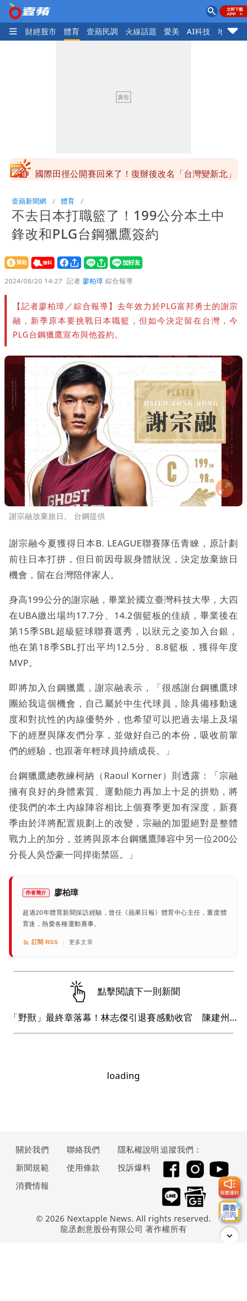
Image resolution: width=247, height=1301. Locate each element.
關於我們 (32, 1149)
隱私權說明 (135, 1149)
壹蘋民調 (102, 31)
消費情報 (32, 1185)
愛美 (172, 31)
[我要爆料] (229, 1187)
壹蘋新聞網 (29, 200)
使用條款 (83, 1167)
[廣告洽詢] (229, 1211)
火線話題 (141, 31)
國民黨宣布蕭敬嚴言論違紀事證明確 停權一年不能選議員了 (135, 172)
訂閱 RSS (40, 942)
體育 (72, 31)
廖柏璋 (92, 280)
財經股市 (41, 31)
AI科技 (198, 31)
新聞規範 (32, 1167)
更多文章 (81, 942)
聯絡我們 (83, 1149)
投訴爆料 (134, 1167)
